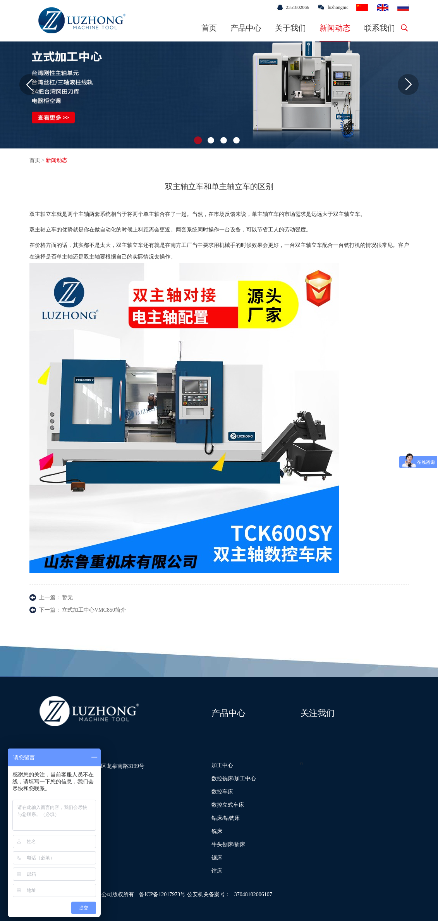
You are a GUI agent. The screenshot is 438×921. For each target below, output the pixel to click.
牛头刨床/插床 (228, 844)
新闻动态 (334, 28)
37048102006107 (253, 894)
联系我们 (379, 28)
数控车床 (222, 792)
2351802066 (297, 7)
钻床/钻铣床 (225, 818)
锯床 (216, 858)
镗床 (216, 871)
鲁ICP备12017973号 (162, 894)
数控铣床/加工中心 (233, 778)
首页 (209, 28)
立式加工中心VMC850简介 (94, 610)
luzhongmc (338, 7)
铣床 (216, 831)
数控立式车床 (227, 805)
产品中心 (245, 28)
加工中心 (222, 765)
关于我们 (290, 28)
